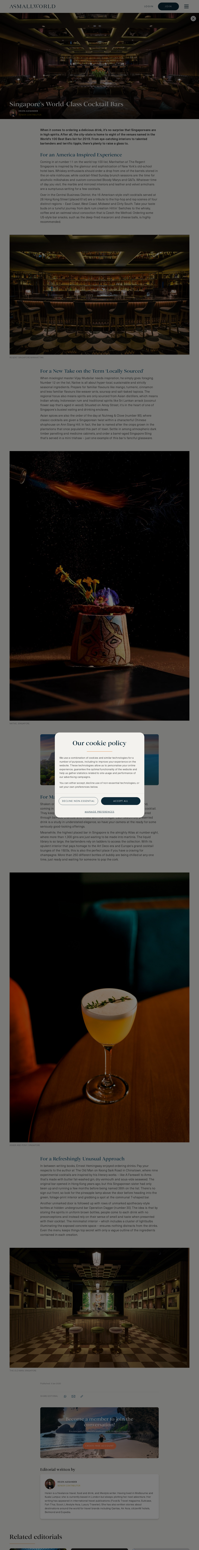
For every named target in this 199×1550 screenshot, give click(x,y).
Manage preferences (99, 811)
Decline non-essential (78, 801)
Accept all (120, 801)
